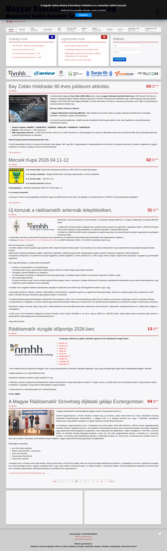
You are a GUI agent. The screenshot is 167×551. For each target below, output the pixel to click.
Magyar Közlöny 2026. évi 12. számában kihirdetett (38, 240)
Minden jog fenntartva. (83, 537)
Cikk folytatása (14, 152)
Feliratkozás (119, 59)
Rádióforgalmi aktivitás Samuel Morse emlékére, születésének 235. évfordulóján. (83, 54)
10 (101, 481)
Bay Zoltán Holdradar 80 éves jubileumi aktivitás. (59, 86)
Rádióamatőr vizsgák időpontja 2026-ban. (52, 329)
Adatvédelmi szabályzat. (83, 539)
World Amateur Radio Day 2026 (77, 46)
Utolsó (111, 481)
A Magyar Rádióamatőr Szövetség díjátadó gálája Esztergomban (76, 401)
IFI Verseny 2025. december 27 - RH (26, 53)
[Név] (127, 46)
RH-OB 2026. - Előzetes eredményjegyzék (28, 46)
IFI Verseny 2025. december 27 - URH (27, 57)
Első (54, 481)
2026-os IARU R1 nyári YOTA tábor (78, 60)
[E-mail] (127, 52)
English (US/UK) (19, 21)
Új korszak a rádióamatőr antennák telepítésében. (60, 210)
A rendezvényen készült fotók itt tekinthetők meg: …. (28, 473)
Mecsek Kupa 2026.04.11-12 (23, 50)
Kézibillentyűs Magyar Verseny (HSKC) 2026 (81, 50)
